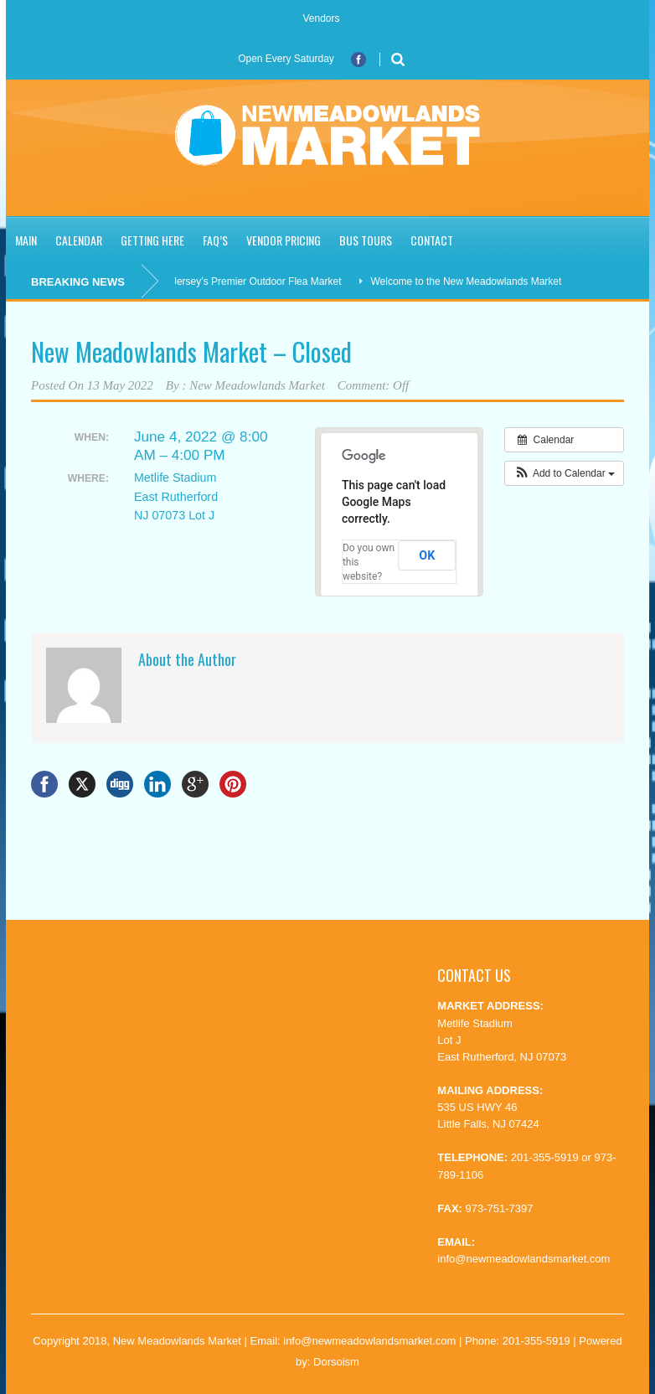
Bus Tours (365, 240)
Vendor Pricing (283, 240)
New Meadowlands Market (257, 385)
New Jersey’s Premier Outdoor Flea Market (249, 281)
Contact (431, 240)
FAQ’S (215, 240)
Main (26, 240)
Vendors (320, 18)
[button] (564, 473)
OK (427, 555)
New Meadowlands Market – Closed (191, 351)
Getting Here (152, 240)
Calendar (78, 240)
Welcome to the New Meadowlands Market (470, 281)
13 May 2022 (120, 385)
